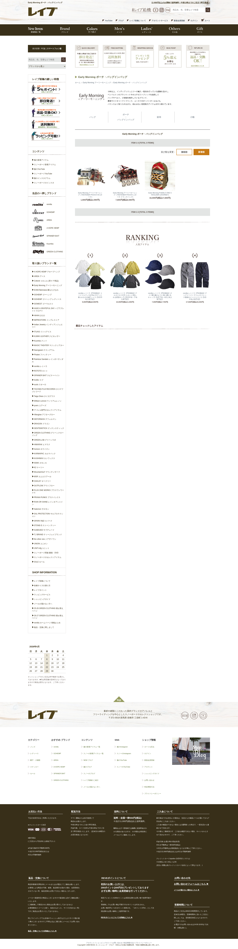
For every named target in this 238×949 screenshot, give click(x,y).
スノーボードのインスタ (44, 183)
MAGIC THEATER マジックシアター (49, 345)
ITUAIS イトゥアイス (42, 332)
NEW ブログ (88, 760)
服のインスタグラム (42, 178)
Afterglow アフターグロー (44, 415)
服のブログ (87, 767)
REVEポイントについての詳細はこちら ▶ (117, 917)
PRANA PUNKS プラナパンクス (47, 497)
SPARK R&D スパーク (43, 521)
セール (32, 773)
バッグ (92, 117)
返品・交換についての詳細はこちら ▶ (42, 931)
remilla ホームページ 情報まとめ (47, 623)
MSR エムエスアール (42, 476)
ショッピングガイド (42, 599)
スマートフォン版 (54, 49)
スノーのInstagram (124, 753)
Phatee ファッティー (42, 355)
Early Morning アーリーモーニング (97, 83)
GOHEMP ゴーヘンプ (43, 295)
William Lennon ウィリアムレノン (47, 401)
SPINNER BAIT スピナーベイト (47, 375)
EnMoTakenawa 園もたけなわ (46, 290)
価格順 (184, 152)
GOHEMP (57, 753)
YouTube (108, 21)
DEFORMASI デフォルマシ (45, 419)
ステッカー (34, 767)
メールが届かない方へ (43, 604)
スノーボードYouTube (43, 174)
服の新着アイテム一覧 (91, 747)
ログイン (194, 21)
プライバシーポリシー (152, 793)
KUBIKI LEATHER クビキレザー (47, 336)
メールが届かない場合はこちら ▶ (186, 890)
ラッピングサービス (42, 595)
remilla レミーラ (40, 366)
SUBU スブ (38, 380)
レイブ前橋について (137, 21)
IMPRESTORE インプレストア (46, 320)
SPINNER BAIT (59, 773)
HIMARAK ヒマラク (42, 444)
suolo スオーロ (40, 384)
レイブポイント (40, 590)
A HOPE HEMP (59, 767)
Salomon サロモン (41, 509)
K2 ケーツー (39, 467)
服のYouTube (39, 169)
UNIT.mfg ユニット (41, 548)
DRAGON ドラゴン (42, 424)
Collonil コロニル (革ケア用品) (46, 281)
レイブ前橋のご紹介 (91, 780)
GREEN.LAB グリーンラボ (45, 440)
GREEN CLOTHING (61, 780)
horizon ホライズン (42, 449)
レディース (34, 753)
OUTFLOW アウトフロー (44, 486)
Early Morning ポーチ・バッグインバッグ (130, 83)
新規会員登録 (179, 21)
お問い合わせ (149, 780)
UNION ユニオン (41, 544)
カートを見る (149, 747)
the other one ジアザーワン (45, 539)
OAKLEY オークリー (42, 481)
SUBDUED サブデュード (44, 530)
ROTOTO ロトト (41, 371)
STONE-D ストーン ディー (45, 525)
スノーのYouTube (123, 767)
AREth (56, 760)
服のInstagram (122, 747)
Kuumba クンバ (40, 341)
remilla (56, 747)
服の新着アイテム (41, 160)
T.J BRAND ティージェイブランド (48, 534)
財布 (159, 117)
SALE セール (39, 562)
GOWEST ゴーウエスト (43, 304)
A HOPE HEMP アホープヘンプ (47, 272)
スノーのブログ (89, 773)
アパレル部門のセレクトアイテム (47, 410)
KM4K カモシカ (40, 463)
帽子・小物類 (35, 760)
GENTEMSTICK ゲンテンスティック (49, 428)
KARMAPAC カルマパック (45, 454)
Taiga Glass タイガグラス (44, 396)
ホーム (77, 83)
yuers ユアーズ (40, 405)
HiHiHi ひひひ (39, 315)
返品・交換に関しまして (44, 627)
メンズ (32, 747)
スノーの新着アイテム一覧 (93, 753)
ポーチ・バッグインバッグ (125, 117)
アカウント (148, 767)
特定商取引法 (149, 787)
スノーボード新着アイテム (45, 165)
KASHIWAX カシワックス (44, 458)
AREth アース (39, 276)
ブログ (121, 21)
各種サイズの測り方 (42, 585)
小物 (192, 117)
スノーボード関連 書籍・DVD (46, 553)
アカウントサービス (160, 21)
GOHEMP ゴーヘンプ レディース (47, 299)
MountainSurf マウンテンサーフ (47, 472)
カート (207, 21)
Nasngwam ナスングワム (44, 350)
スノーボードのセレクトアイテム (47, 557)
